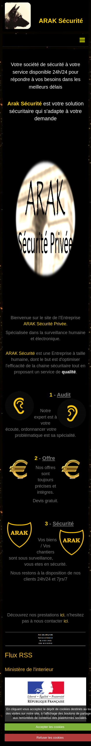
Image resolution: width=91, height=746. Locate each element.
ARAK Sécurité (61, 20)
